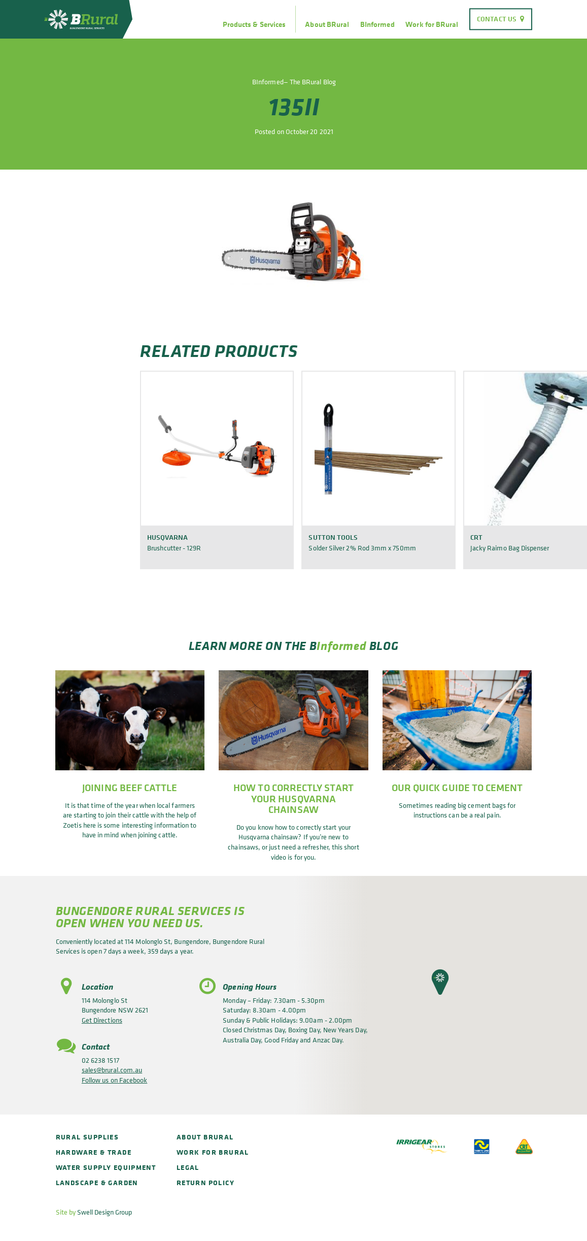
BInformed (377, 24)
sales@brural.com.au (112, 1069)
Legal (188, 1167)
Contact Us (496, 19)
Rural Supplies (87, 1136)
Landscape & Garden (97, 1182)
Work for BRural (431, 24)
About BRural (327, 24)
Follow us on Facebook (114, 1080)
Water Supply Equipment (106, 1167)
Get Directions (102, 1020)
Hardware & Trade (93, 1152)
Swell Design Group (104, 1212)
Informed (341, 645)
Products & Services (254, 24)
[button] (440, 982)
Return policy (205, 1182)
